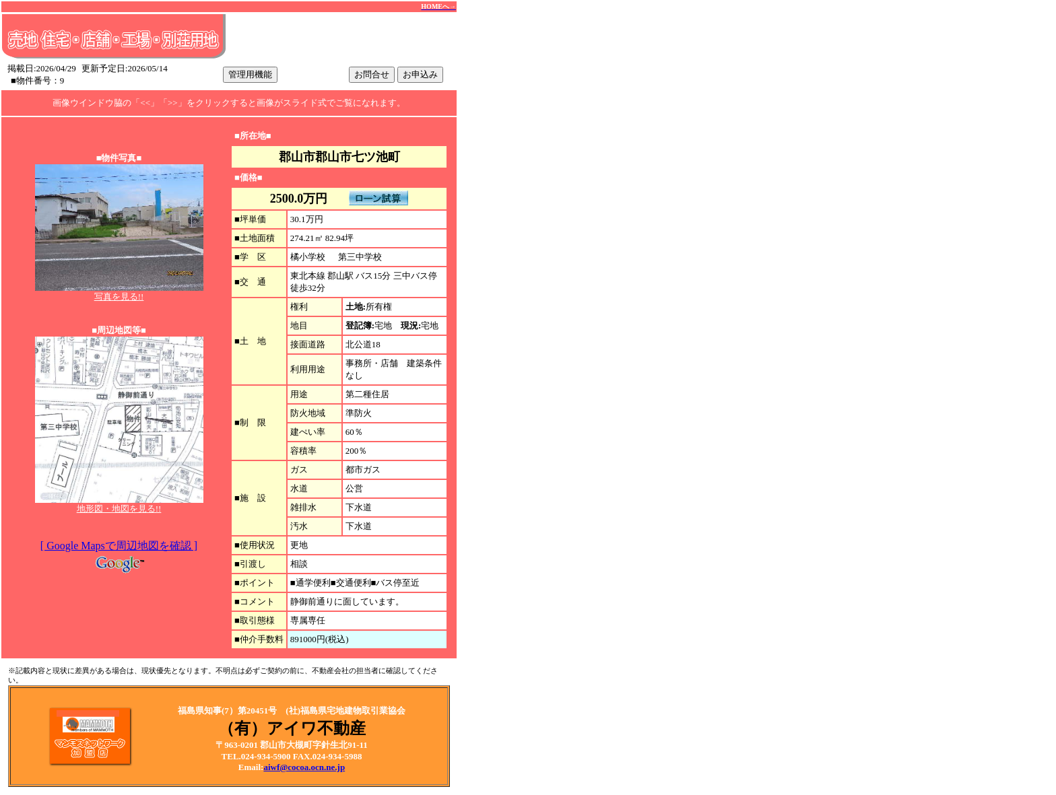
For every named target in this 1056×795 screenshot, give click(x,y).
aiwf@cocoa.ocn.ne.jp (304, 767)
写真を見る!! (119, 296)
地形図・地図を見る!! (119, 509)
